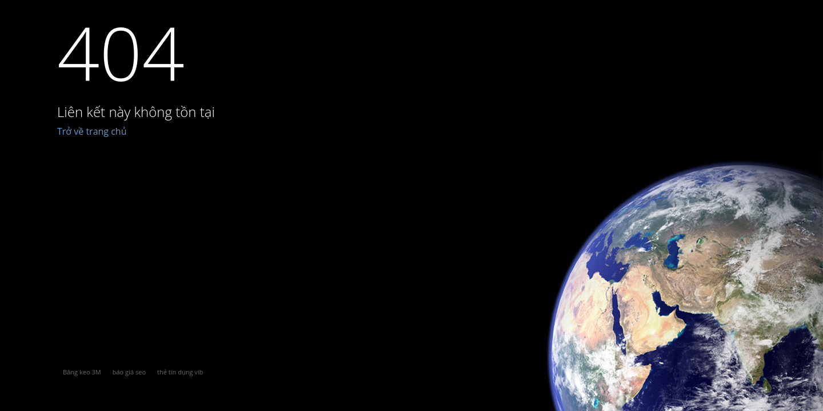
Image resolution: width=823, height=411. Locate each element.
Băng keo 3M (82, 372)
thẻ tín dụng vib (180, 372)
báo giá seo (129, 372)
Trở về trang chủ (92, 131)
